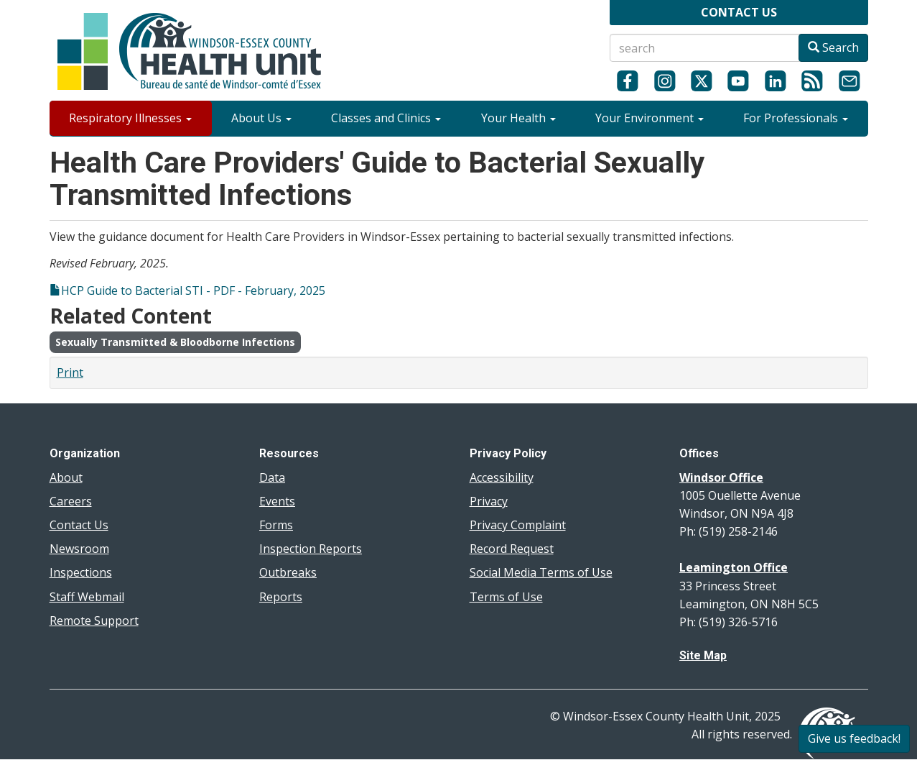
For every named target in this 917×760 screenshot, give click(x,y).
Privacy (489, 501)
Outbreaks (288, 572)
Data (272, 477)
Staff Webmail (87, 597)
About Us (261, 118)
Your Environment (649, 118)
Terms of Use (506, 597)
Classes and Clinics (386, 118)
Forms (276, 525)
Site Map (703, 655)
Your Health (518, 118)
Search (833, 47)
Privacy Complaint (518, 525)
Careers (71, 501)
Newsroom (79, 549)
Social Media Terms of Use (541, 572)
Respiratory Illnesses (130, 118)
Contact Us (79, 525)
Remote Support (94, 620)
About (66, 477)
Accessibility (502, 477)
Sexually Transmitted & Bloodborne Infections (175, 342)
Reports (280, 597)
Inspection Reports (310, 549)
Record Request (512, 549)
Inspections (81, 572)
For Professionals (795, 118)
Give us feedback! (854, 738)
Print (70, 372)
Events (277, 501)
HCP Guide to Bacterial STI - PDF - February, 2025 (193, 290)
